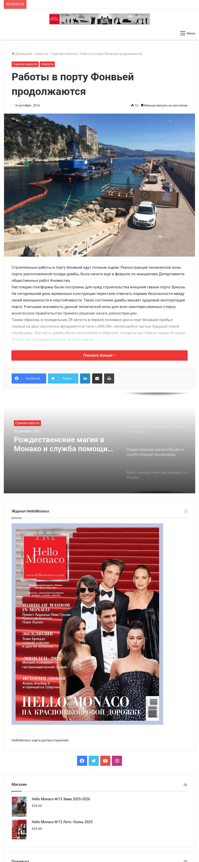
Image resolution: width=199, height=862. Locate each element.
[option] (99, 443)
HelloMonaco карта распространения (40, 740)
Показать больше (99, 355)
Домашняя (22, 54)
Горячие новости (64, 54)
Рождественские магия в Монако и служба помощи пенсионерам (61, 444)
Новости (41, 54)
